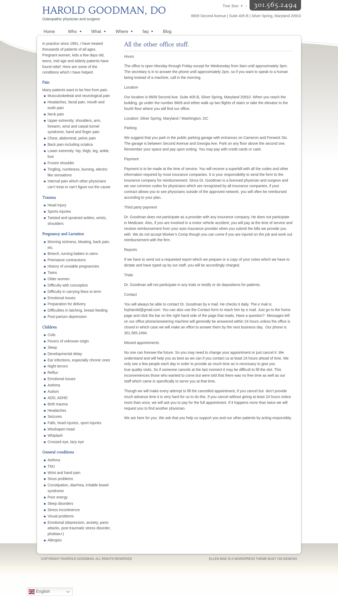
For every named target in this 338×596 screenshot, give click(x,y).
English (39, 592)
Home (49, 31)
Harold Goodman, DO (104, 10)
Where (121, 32)
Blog (167, 31)
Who (72, 32)
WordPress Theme (250, 559)
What (96, 32)
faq (145, 32)
